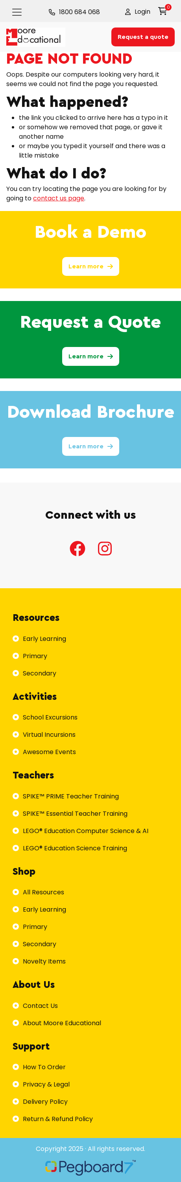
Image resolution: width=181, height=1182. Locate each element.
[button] (137, 11)
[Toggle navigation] (17, 12)
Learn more (90, 266)
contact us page (58, 198)
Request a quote (143, 37)
